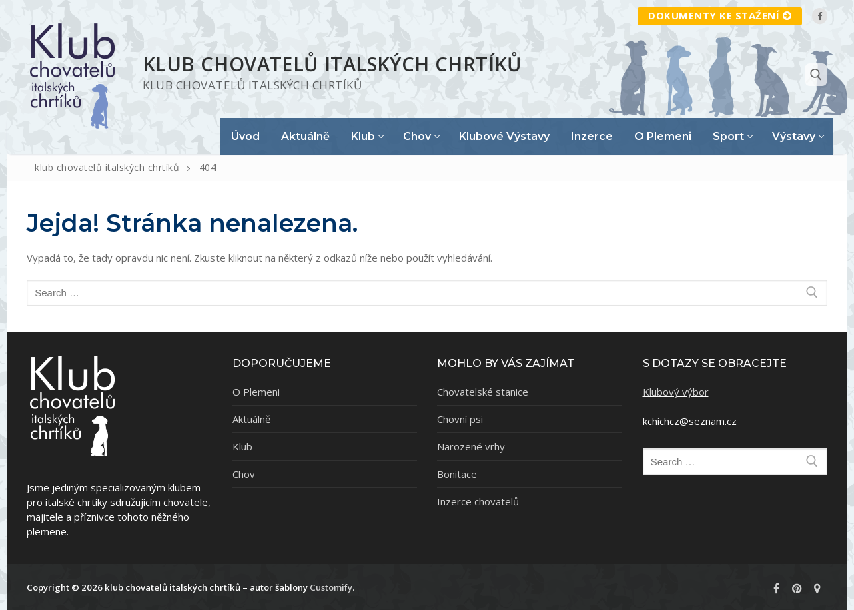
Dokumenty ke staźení (720, 15)
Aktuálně (251, 419)
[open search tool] (816, 74)
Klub (242, 446)
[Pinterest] (796, 588)
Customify (331, 587)
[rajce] (817, 588)
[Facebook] (819, 15)
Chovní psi (460, 419)
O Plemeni (256, 391)
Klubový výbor (676, 391)
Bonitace (457, 474)
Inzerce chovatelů (478, 501)
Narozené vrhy (471, 446)
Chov (243, 474)
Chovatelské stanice (482, 391)
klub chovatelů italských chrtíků (332, 63)
